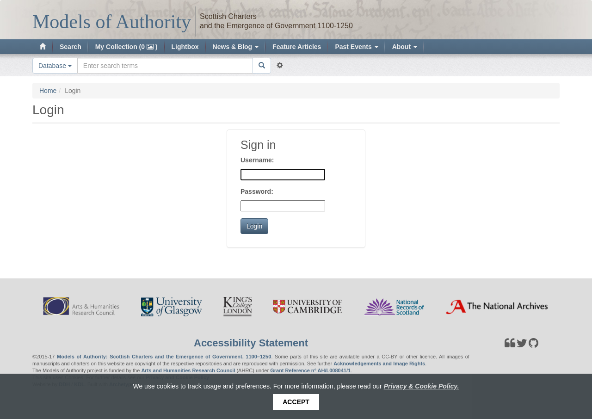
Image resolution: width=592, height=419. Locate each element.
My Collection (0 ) (126, 46)
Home (47, 90)
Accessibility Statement (251, 343)
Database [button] (55, 65)
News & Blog (236, 46)
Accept (296, 402)
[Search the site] (165, 66)
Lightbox (185, 46)
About (404, 46)
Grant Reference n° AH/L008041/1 (310, 370)
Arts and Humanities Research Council (188, 370)
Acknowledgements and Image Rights (379, 363)
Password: (256, 191)
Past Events (356, 46)
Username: (257, 160)
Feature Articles (296, 46)
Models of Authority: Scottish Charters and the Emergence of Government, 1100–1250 (164, 356)
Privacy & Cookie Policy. (421, 386)
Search (70, 46)
